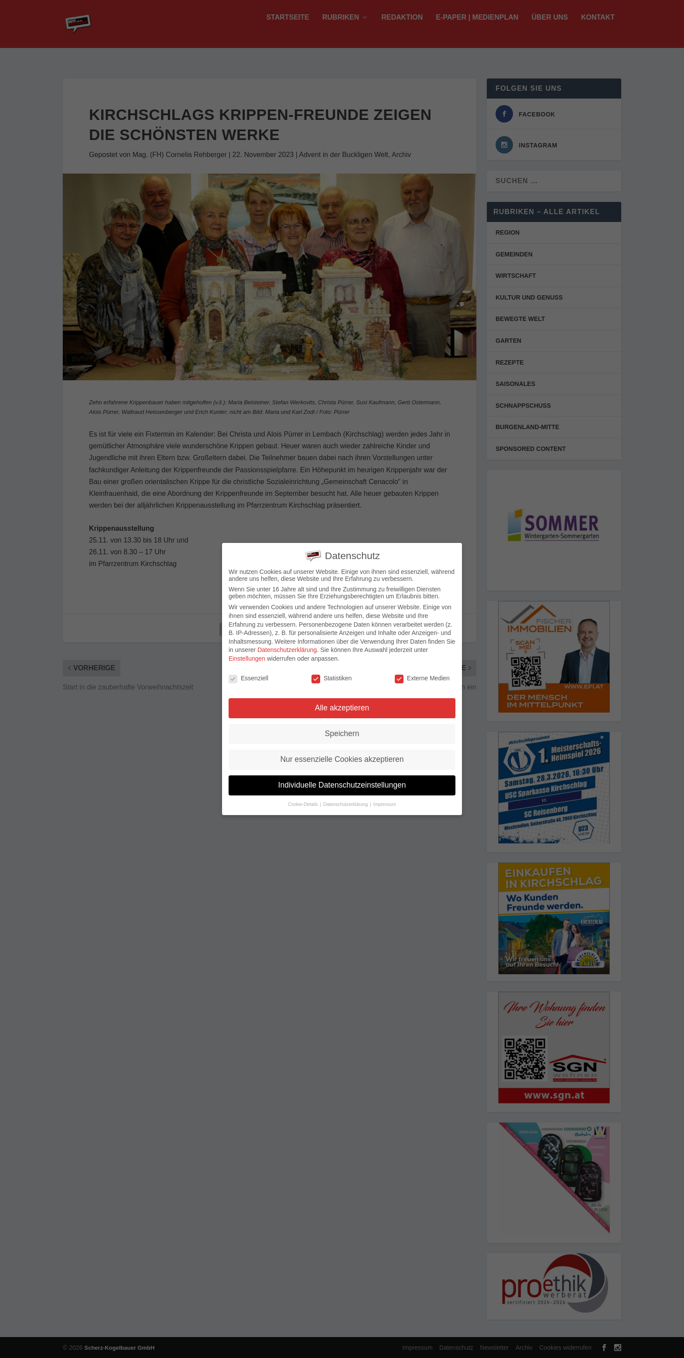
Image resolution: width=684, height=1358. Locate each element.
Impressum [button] (384, 799)
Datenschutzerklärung (287, 644)
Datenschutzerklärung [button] (346, 799)
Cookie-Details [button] (303, 799)
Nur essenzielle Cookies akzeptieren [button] (342, 754)
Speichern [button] (342, 728)
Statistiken (331, 672)
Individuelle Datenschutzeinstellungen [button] (342, 779)
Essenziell (248, 672)
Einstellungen (247, 652)
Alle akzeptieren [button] (342, 702)
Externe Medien (422, 672)
